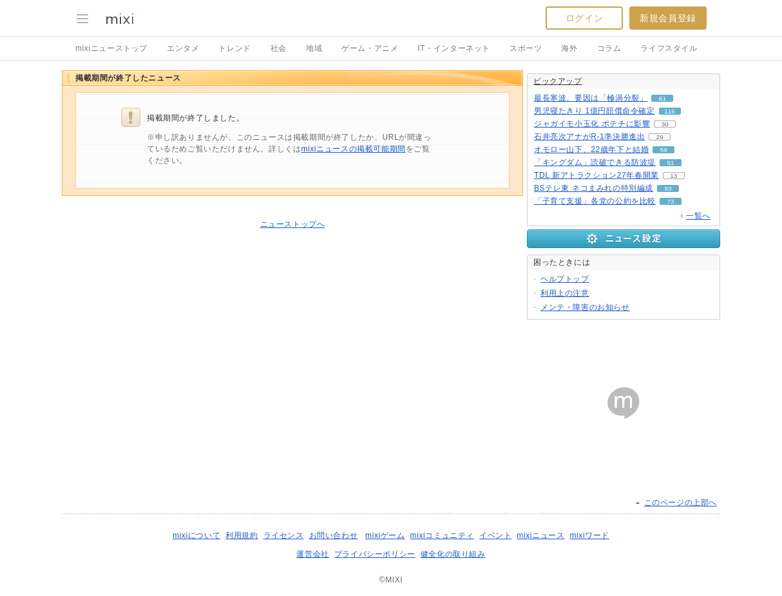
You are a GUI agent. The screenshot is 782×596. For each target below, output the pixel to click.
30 (665, 124)
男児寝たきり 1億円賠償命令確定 (594, 110)
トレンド (234, 48)
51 (670, 162)
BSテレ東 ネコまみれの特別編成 (593, 188)
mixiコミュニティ (442, 535)
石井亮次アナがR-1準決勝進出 (589, 136)
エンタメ (183, 48)
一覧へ (698, 215)
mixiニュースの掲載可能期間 (353, 148)
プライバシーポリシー (374, 554)
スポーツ (526, 48)
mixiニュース (540, 535)
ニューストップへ (292, 224)
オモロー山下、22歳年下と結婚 (591, 149)
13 (673, 175)
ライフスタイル (668, 48)
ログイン (584, 18)
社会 (279, 48)
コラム (609, 48)
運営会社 (312, 554)
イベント (495, 535)
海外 (569, 48)
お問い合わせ (333, 535)
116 (669, 111)
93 (667, 188)
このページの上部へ (680, 502)
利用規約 (241, 535)
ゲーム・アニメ (369, 48)
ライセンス (283, 535)
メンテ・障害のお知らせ (585, 307)
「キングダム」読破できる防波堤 (595, 162)
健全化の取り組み (453, 554)
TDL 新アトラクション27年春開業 (596, 175)
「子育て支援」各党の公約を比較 (595, 201)
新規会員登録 (668, 18)
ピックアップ (557, 81)
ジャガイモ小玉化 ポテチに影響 (592, 123)
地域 (314, 48)
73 (670, 201)
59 (663, 149)
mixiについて (196, 535)
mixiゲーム (385, 535)
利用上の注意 (564, 293)
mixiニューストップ (111, 48)
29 (659, 136)
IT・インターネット (453, 48)
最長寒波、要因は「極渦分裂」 (590, 97)
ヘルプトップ (564, 279)
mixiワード (589, 535)
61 (662, 98)
